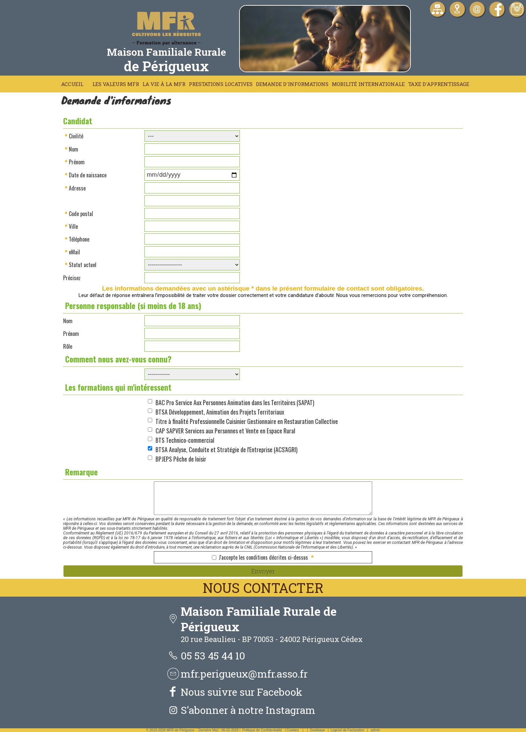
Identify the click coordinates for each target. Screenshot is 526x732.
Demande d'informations (292, 84)
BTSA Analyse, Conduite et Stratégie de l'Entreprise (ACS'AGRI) (227, 449)
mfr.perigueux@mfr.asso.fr (244, 673)
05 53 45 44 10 (213, 655)
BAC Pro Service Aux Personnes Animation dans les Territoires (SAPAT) (235, 402)
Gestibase (317, 730)
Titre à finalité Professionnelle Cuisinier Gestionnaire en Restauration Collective (247, 421)
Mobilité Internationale (368, 84)
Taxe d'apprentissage (438, 84)
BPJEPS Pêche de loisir (181, 459)
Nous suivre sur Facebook (241, 691)
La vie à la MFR (163, 84)
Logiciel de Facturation (347, 730)
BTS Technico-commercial (185, 440)
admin (375, 730)
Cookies (293, 730)
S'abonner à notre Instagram (248, 710)
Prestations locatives (221, 84)
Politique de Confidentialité (262, 730)
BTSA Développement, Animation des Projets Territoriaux (220, 411)
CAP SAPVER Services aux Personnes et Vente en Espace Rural (225, 430)
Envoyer (263, 571)
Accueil (72, 84)
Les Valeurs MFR (115, 84)
